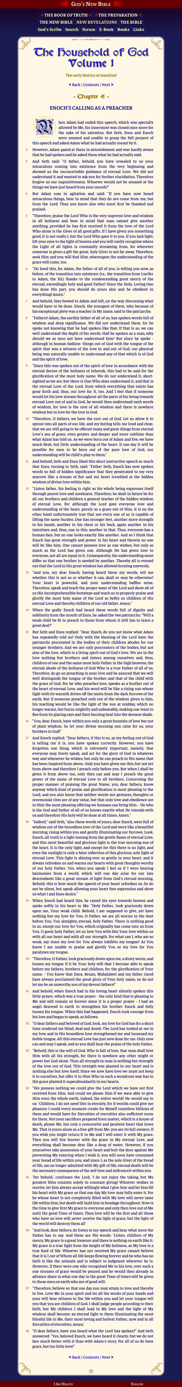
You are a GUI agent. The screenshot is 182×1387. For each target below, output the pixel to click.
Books (123, 29)
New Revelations (96, 22)
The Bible (131, 22)
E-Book (106, 29)
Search (72, 29)
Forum (88, 29)
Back (74, 84)
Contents (91, 84)
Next (108, 84)
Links (138, 29)
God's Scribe (49, 29)
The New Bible (56, 22)
